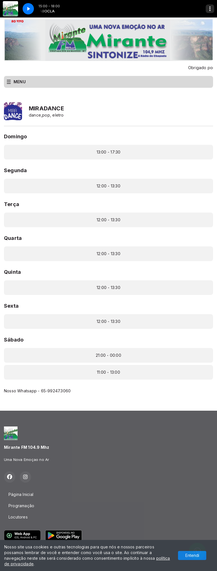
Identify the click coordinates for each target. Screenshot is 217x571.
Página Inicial (20, 494)
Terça (11, 204)
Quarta (13, 238)
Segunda (15, 170)
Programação (21, 505)
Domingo (15, 136)
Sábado (13, 340)
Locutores (18, 517)
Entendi (192, 555)
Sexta (11, 306)
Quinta (12, 272)
